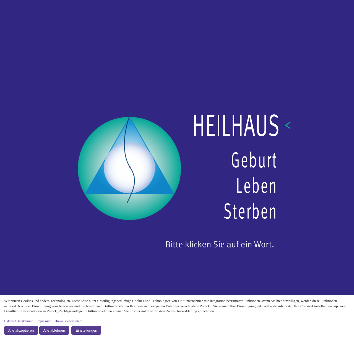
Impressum (44, 321)
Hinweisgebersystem (68, 321)
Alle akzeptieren (21, 330)
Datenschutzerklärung (18, 321)
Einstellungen (86, 330)
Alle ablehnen (54, 330)
